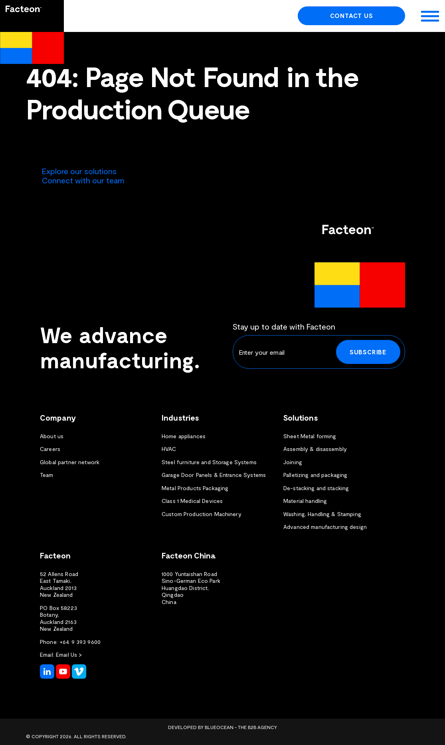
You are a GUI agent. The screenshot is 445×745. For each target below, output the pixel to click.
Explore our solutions (79, 171)
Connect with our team (83, 180)
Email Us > (69, 654)
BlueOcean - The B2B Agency (241, 727)
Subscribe (368, 352)
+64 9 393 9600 (80, 641)
